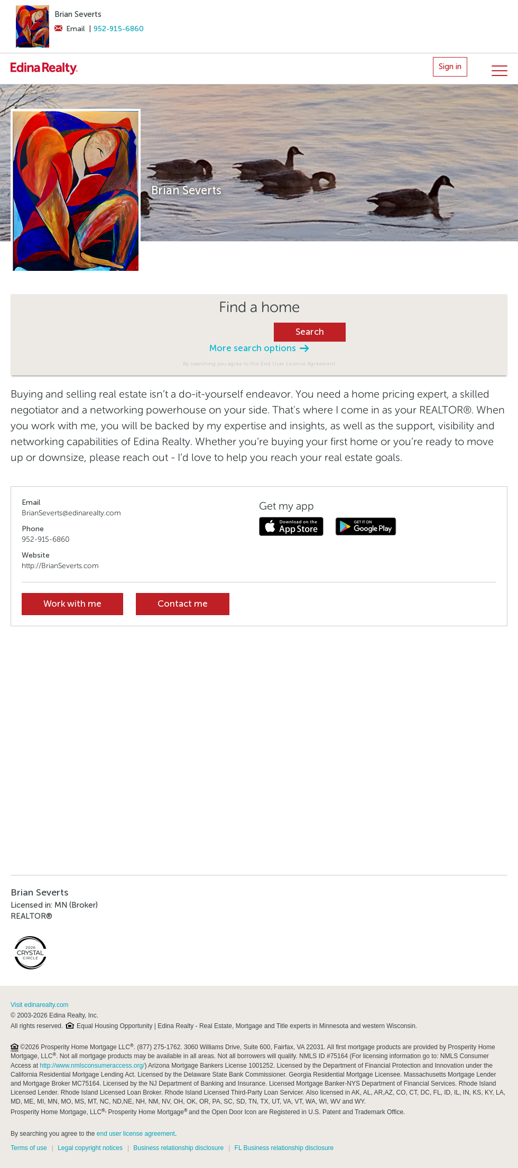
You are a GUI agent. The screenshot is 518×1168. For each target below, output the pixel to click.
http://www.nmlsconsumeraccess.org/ (92, 1065)
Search (309, 332)
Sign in (450, 66)
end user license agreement (136, 1133)
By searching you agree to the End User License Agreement (259, 363)
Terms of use (29, 1148)
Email (69, 29)
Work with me (72, 604)
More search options (259, 348)
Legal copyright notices (90, 1148)
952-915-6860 (119, 29)
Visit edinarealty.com (40, 1005)
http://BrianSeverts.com (60, 566)
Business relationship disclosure (178, 1148)
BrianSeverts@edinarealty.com (71, 513)
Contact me (183, 604)
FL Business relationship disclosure (284, 1148)
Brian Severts (77, 14)
